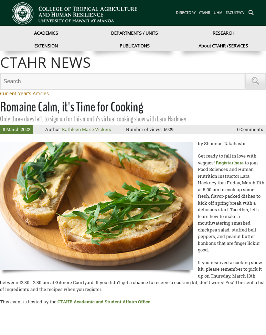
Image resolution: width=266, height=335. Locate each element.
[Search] (124, 81)
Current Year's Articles (24, 93)
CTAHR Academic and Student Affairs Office (103, 302)
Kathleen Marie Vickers (86, 129)
